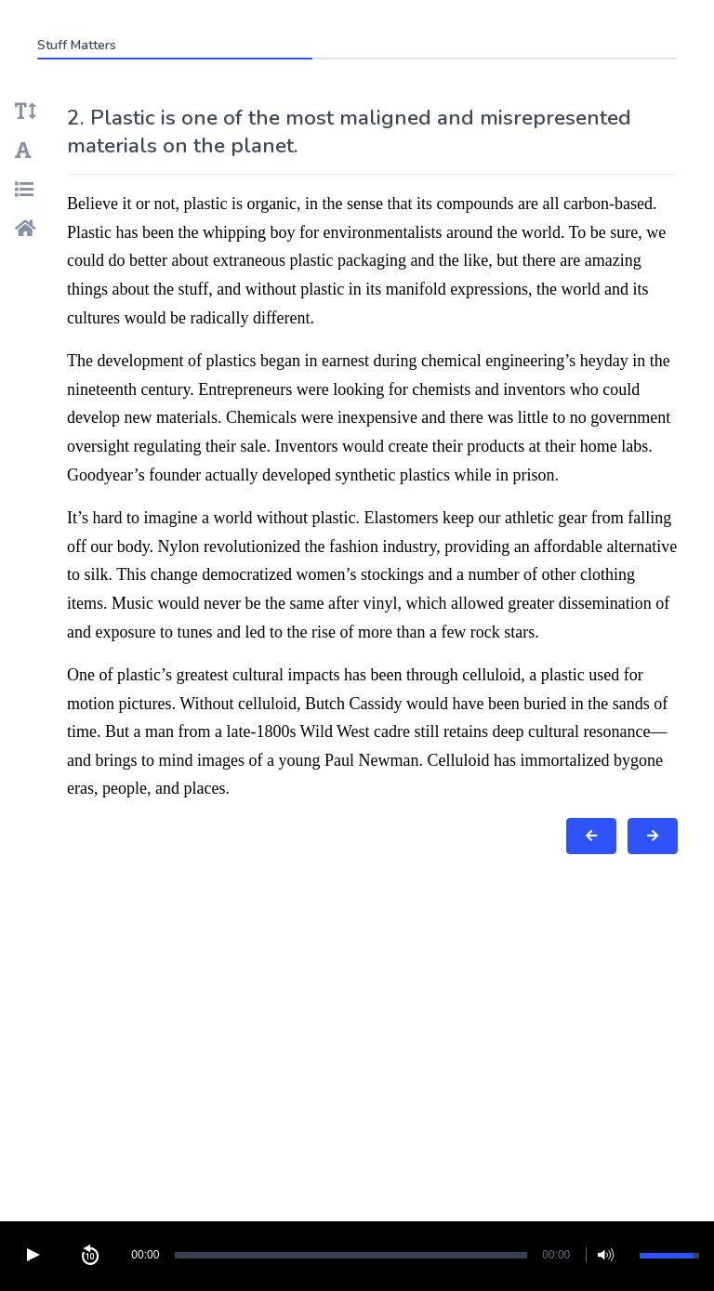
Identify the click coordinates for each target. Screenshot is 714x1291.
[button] (32, 1254)
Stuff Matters (76, 45)
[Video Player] (357, 1254)
